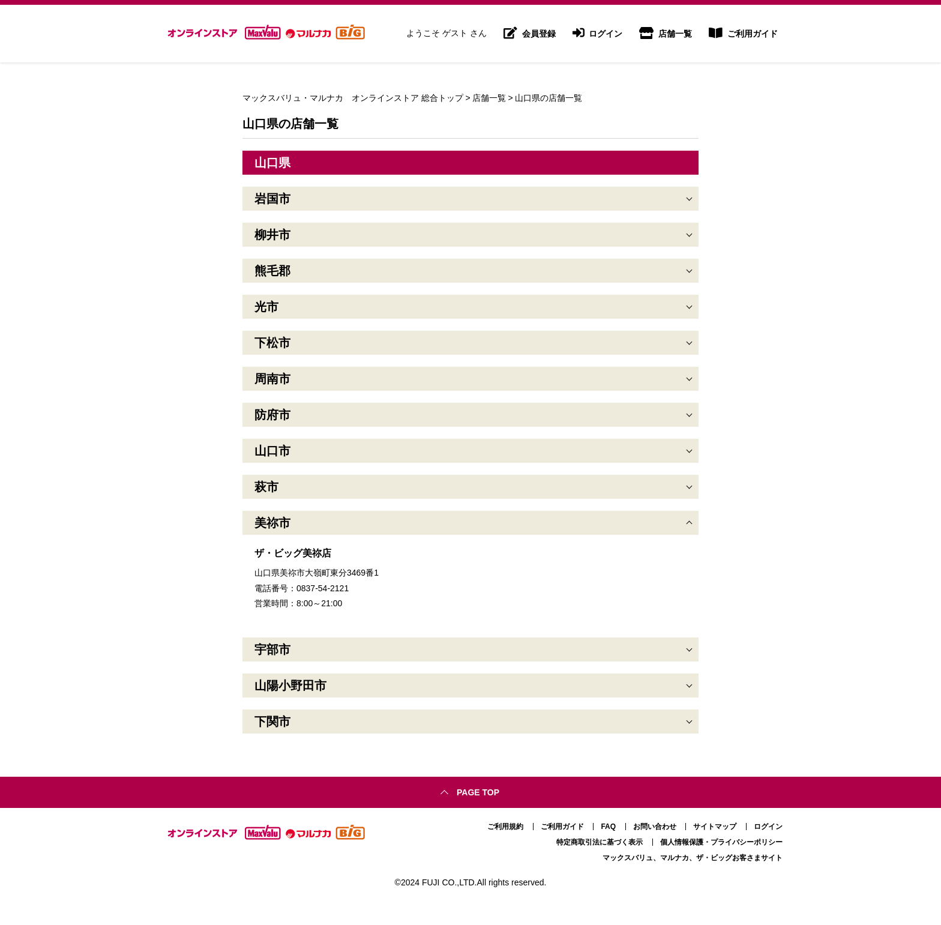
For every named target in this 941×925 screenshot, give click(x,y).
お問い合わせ (654, 826)
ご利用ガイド (743, 34)
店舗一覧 (665, 34)
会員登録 (530, 34)
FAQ (608, 826)
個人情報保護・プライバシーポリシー (721, 842)
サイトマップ (714, 826)
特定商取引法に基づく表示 (599, 842)
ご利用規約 (505, 826)
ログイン (598, 34)
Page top (478, 792)
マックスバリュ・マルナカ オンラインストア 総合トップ (352, 98)
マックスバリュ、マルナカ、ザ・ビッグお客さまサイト (693, 858)
